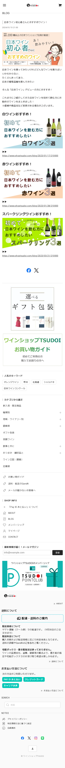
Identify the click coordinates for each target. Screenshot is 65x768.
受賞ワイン (8, 439)
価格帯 (6, 426)
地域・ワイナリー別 (13, 419)
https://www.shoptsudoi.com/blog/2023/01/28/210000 (30, 205)
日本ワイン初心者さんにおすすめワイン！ (26, 22)
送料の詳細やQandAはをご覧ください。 (26, 643)
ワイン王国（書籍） (13, 459)
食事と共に (8, 446)
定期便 (6, 466)
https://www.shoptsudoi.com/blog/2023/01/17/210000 (30, 155)
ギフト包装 (8, 432)
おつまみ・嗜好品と (13, 453)
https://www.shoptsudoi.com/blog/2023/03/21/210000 (30, 255)
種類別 (6, 412)
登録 (57, 552)
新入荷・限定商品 (12, 406)
